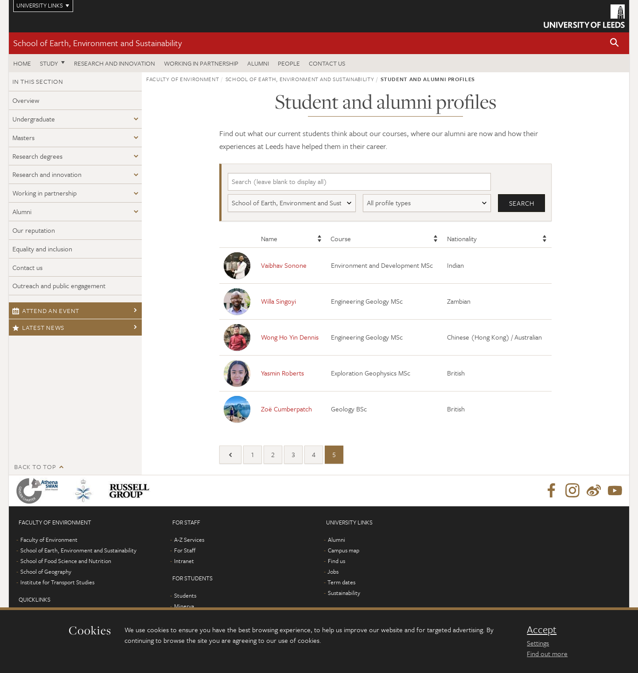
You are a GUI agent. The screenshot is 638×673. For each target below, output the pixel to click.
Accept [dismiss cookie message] (541, 629)
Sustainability (344, 592)
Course (341, 238)
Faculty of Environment (182, 79)
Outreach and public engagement (58, 285)
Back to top (35, 466)
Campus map (343, 550)
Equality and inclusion (42, 249)
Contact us (327, 63)
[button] (614, 43)
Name (269, 238)
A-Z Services (189, 539)
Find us (336, 560)
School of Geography (45, 571)
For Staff (184, 550)
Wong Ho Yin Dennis (290, 337)
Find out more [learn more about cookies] (547, 653)
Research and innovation (114, 63)
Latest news (38, 327)
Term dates (341, 582)
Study (49, 63)
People (289, 63)
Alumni (258, 63)
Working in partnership (201, 63)
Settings (538, 643)
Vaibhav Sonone (284, 265)
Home (22, 63)
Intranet (184, 560)
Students (185, 595)
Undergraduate (33, 119)
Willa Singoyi (278, 301)
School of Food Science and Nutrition (65, 560)
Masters (23, 137)
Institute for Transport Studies (57, 582)
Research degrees (37, 156)
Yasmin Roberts (282, 373)
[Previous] (230, 455)
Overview (25, 100)
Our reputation (33, 230)
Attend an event (45, 310)
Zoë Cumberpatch (286, 409)
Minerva (184, 606)
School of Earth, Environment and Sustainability (97, 43)
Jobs (332, 571)
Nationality (462, 238)
